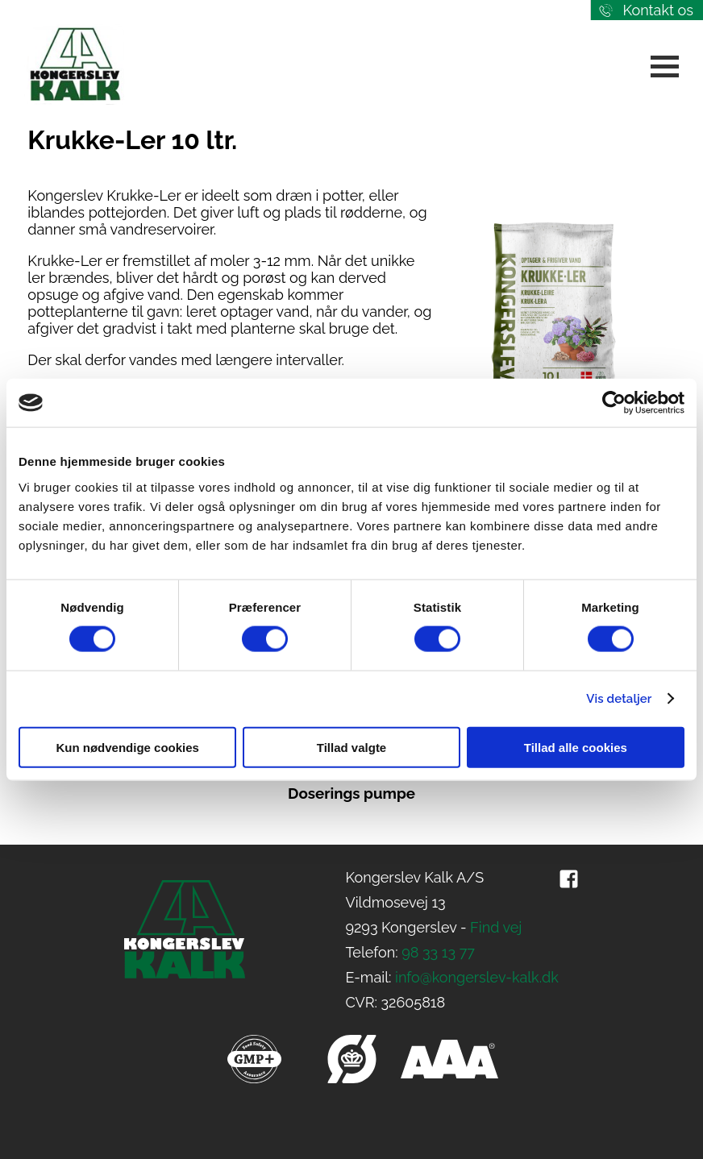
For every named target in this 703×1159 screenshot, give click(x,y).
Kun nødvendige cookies (127, 747)
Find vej (496, 927)
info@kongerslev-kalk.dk (477, 977)
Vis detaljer (618, 699)
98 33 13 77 (438, 952)
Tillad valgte (351, 747)
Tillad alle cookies (575, 747)
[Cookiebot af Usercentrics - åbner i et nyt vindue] (613, 403)
